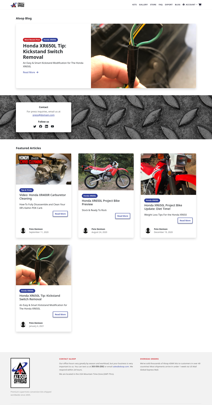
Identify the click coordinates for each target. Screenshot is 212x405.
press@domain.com (44, 115)
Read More (30, 72)
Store (153, 4)
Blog (177, 4)
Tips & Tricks (26, 190)
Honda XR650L (50, 40)
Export (169, 4)
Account (189, 4)
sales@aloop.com (121, 366)
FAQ (161, 4)
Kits (134, 4)
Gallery (143, 4)
